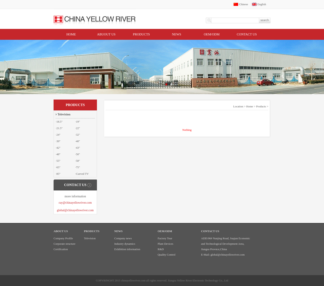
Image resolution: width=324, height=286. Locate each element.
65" (58, 167)
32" (78, 134)
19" (78, 121)
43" (78, 147)
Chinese (243, 4)
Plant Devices (165, 243)
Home (71, 34)
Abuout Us (106, 34)
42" (58, 147)
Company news (123, 238)
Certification (61, 249)
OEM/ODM (212, 34)
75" (78, 167)
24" (58, 134)
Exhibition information (127, 249)
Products (141, 34)
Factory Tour (165, 238)
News (176, 34)
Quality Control (166, 254)
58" (78, 160)
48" (58, 154)
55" (58, 160)
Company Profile (63, 238)
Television (63, 114)
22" (78, 128)
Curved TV (82, 173)
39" (58, 141)
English (261, 4)
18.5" (59, 121)
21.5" (59, 128)
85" (58, 173)
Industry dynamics (124, 243)
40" (78, 141)
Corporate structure (64, 243)
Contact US (247, 34)
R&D (161, 249)
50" (78, 154)
